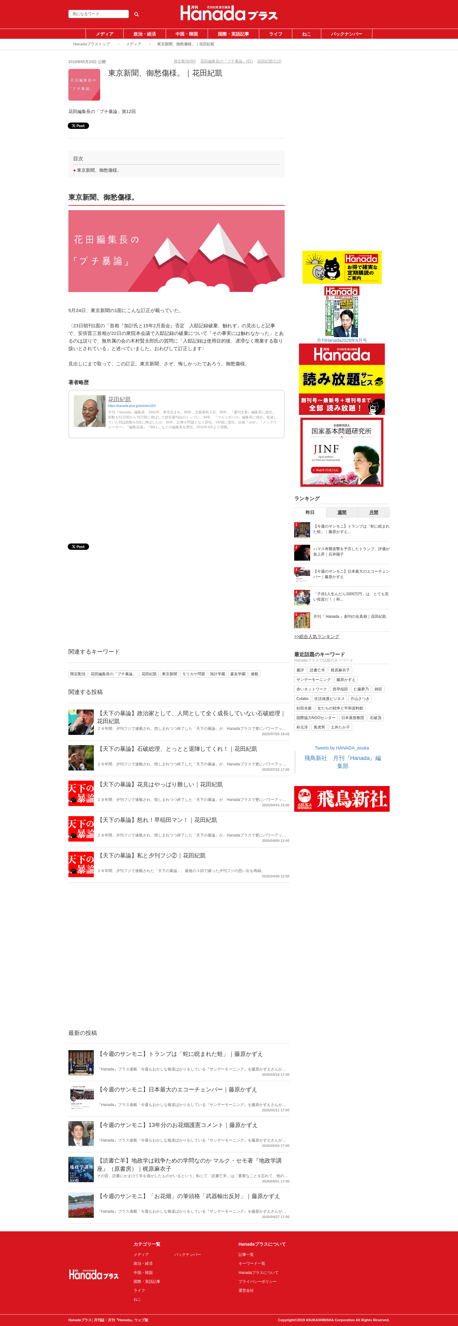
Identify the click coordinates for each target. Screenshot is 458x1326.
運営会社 (246, 1290)
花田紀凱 (119, 399)
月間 (373, 512)
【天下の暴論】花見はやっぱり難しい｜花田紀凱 (160, 784)
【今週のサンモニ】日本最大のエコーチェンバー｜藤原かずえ (177, 1089)
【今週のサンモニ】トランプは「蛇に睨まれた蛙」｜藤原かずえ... (351, 529)
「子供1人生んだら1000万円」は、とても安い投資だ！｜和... (351, 597)
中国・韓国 (187, 34)
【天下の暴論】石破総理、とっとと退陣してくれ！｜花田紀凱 (177, 749)
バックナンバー (346, 34)
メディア (105, 34)
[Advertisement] (176, 495)
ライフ (275, 34)
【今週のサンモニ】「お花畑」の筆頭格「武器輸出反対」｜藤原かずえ (188, 1196)
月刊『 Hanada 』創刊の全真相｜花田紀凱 (349, 616)
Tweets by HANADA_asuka (342, 747)
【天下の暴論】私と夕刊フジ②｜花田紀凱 (151, 855)
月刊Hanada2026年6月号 (342, 340)
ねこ (306, 34)
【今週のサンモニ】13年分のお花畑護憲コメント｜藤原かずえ (177, 1125)
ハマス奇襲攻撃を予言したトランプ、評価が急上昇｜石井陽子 (351, 551)
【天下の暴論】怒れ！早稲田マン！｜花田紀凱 (157, 820)
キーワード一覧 (252, 1263)
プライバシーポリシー (258, 1281)
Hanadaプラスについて (259, 1272)
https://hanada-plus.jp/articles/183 (132, 406)
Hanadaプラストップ (91, 44)
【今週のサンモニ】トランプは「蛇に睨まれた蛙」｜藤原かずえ (180, 1054)
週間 (341, 512)
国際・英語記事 (233, 34)
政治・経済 (145, 34)
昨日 (310, 512)
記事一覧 (246, 1254)
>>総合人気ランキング (316, 636)
